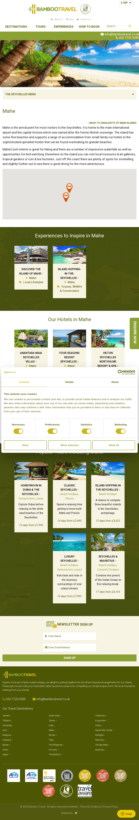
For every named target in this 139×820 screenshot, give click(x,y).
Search (130, 26)
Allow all (113, 445)
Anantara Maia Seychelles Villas (31, 357)
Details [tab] (69, 382)
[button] (69, 188)
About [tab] (115, 382)
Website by (69, 813)
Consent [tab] (24, 382)
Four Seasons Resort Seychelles (69, 357)
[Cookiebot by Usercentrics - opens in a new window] (120, 372)
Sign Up (69, 658)
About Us (58, 19)
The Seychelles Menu (20, 94)
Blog (71, 19)
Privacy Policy (110, 806)
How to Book (89, 26)
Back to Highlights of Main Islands (113, 123)
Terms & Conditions (90, 806)
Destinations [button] (16, 26)
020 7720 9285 (129, 37)
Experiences (63, 26)
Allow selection (69, 445)
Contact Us (85, 19)
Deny (25, 445)
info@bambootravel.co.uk (122, 34)
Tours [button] (40, 26)
